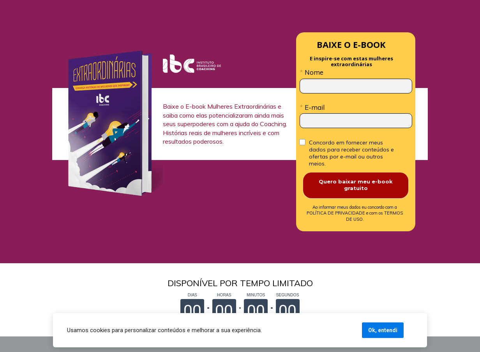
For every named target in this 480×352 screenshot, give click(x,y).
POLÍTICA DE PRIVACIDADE (352, 210)
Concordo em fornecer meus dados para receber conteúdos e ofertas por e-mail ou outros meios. (352, 153)
